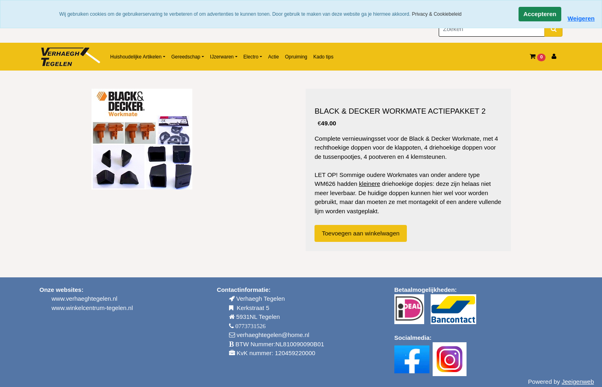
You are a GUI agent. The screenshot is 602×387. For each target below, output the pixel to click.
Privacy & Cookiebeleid (436, 14)
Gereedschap (185, 57)
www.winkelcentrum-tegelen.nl (92, 307)
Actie (273, 57)
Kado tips (323, 57)
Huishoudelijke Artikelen (135, 57)
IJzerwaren (222, 57)
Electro (251, 57)
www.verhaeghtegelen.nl (84, 298)
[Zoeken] (492, 29)
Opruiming (296, 57)
